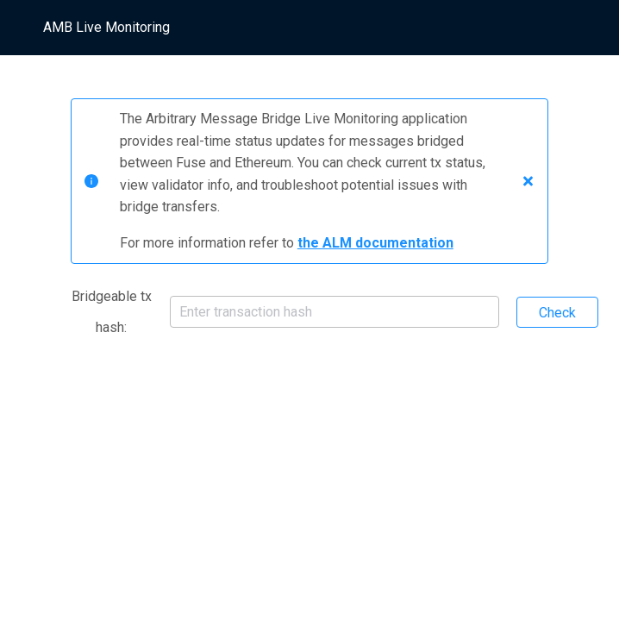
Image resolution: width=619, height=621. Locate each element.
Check (557, 312)
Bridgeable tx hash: (112, 312)
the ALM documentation (375, 243)
